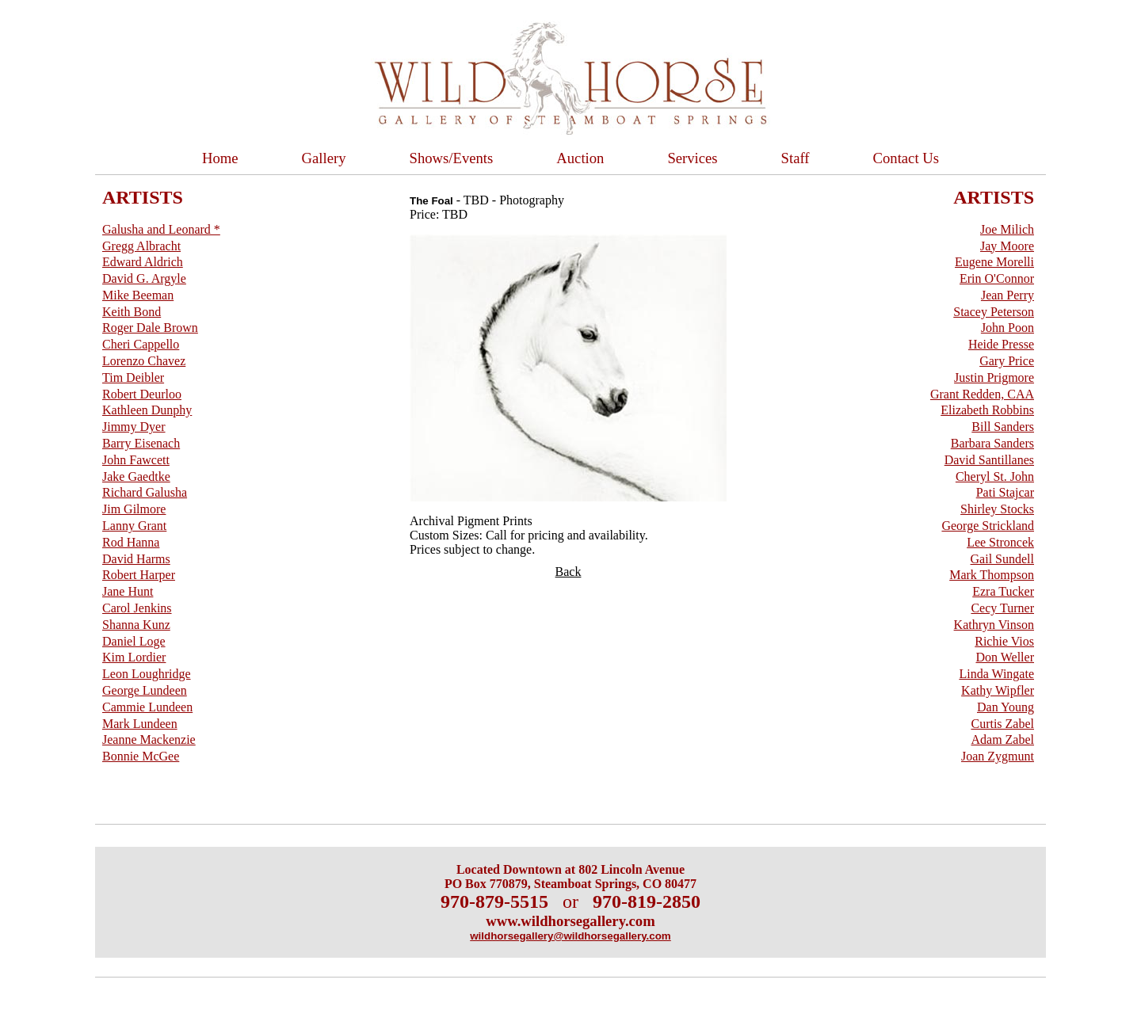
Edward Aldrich (142, 262)
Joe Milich (1007, 229)
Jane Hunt (127, 591)
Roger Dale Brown (150, 327)
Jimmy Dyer (134, 426)
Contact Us (906, 158)
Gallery (324, 158)
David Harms (136, 559)
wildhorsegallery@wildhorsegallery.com (570, 936)
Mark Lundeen (139, 723)
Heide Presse (1001, 344)
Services (692, 158)
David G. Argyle (144, 278)
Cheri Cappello (140, 344)
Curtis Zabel (1002, 723)
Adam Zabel (1002, 739)
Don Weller (1004, 657)
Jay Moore (1007, 246)
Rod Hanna (130, 542)
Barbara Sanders (992, 443)
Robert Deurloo (141, 394)
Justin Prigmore (994, 377)
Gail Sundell (1002, 559)
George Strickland (987, 525)
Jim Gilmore (134, 509)
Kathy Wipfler (997, 690)
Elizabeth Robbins (987, 410)
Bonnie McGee (140, 756)
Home (220, 158)
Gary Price (1006, 361)
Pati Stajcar (1005, 492)
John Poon (1007, 327)
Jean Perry (1007, 295)
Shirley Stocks (997, 509)
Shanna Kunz (136, 624)
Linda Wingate (996, 673)
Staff (795, 158)
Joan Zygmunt (997, 756)
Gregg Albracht (141, 246)
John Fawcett (136, 460)
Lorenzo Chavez (143, 361)
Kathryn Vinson (994, 624)
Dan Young (1005, 707)
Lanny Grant (134, 525)
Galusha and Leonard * (161, 229)
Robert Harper (138, 574)
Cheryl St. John (995, 476)
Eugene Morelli (994, 262)
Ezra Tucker (1003, 591)
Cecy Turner (1002, 608)
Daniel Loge (134, 641)
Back (568, 571)
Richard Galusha (144, 492)
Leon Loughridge (146, 673)
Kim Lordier (134, 657)
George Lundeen (144, 690)
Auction (580, 158)
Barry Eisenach (141, 443)
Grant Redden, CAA (982, 394)
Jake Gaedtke (136, 476)
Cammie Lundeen (147, 707)
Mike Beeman (138, 295)
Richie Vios (1004, 641)
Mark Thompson (991, 574)
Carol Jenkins (137, 608)
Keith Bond (131, 311)
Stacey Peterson (993, 311)
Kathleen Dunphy (147, 410)
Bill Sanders (1002, 426)
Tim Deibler (133, 377)
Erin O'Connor (997, 278)
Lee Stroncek (1000, 542)
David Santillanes (989, 460)
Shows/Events (452, 158)
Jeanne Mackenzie (149, 739)
